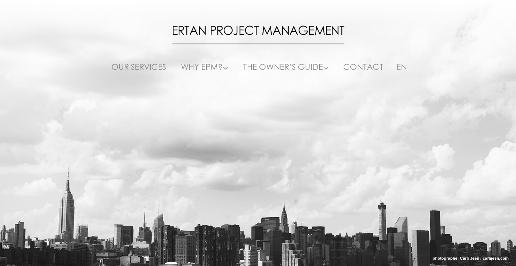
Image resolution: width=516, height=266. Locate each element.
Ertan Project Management (258, 30)
